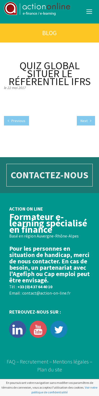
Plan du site (49, 369)
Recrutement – (36, 361)
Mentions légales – (72, 361)
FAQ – (13, 361)
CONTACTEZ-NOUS (49, 175)
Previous (16, 120)
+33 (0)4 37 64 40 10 (34, 286)
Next (86, 120)
